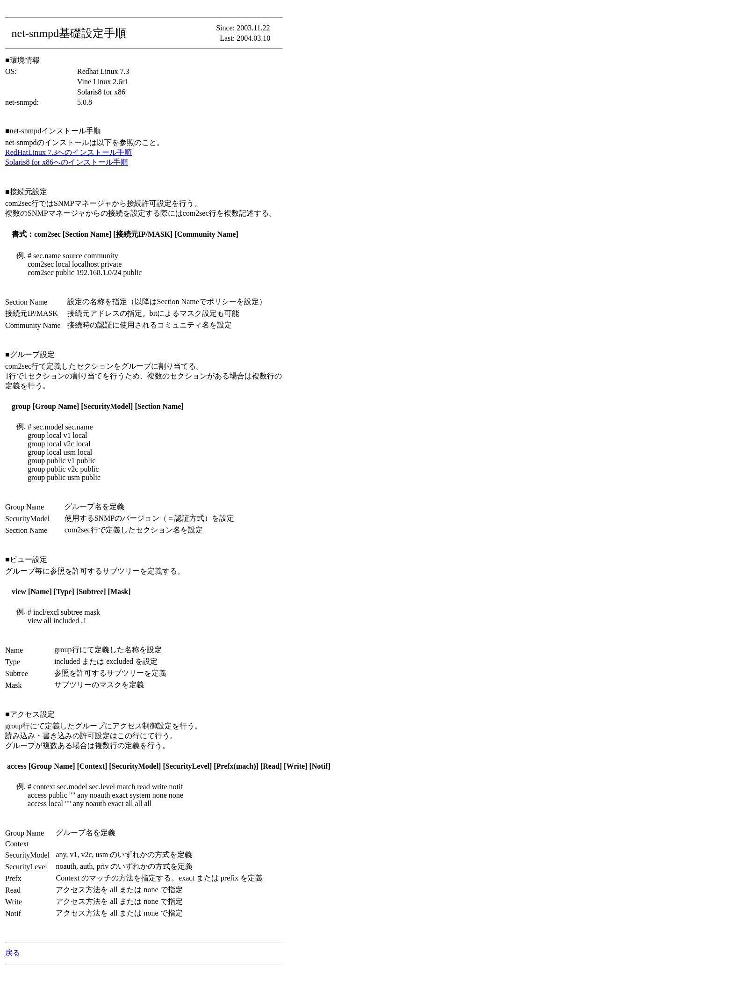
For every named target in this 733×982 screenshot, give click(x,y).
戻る (12, 953)
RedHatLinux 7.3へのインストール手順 (68, 152)
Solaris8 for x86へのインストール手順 (66, 162)
